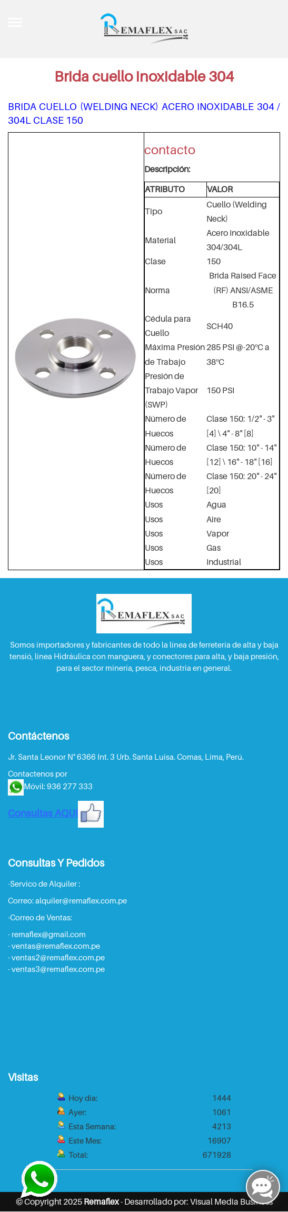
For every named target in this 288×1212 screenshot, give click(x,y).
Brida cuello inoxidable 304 (144, 76)
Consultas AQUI (56, 813)
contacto (169, 149)
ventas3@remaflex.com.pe (58, 968)
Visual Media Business (231, 1201)
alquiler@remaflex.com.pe (81, 900)
